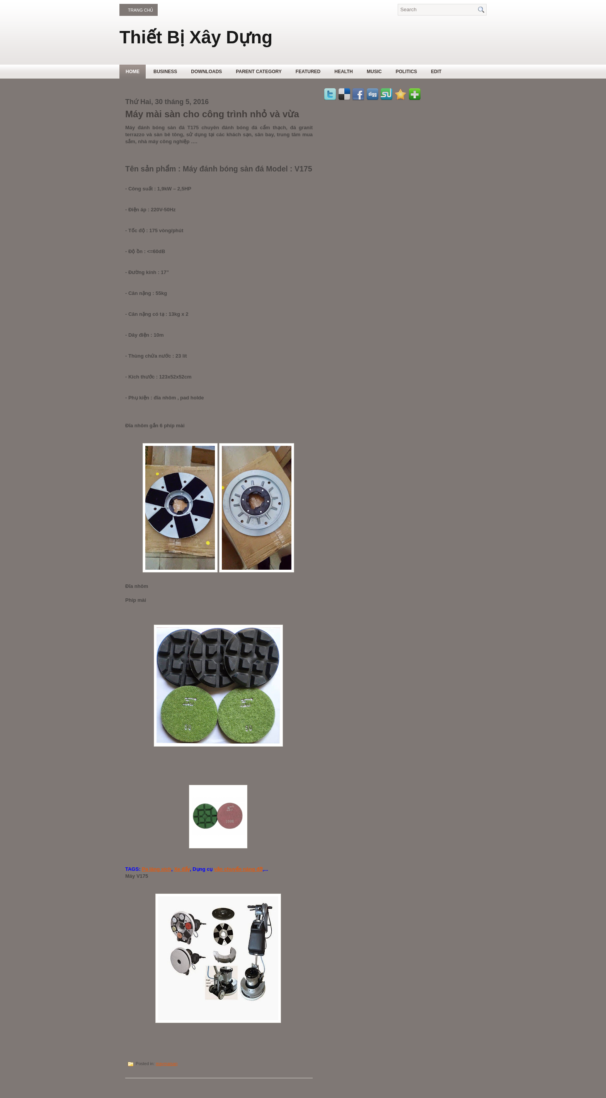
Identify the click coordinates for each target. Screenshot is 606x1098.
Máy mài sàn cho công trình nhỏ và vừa (212, 114)
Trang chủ (140, 10)
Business (165, 71)
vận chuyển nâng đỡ (238, 869)
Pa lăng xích (156, 869)
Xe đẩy (182, 869)
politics (406, 71)
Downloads (206, 71)
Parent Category (258, 71)
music (374, 71)
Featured (308, 71)
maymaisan (166, 1063)
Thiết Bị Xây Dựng (195, 37)
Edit (436, 71)
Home (133, 71)
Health (343, 71)
